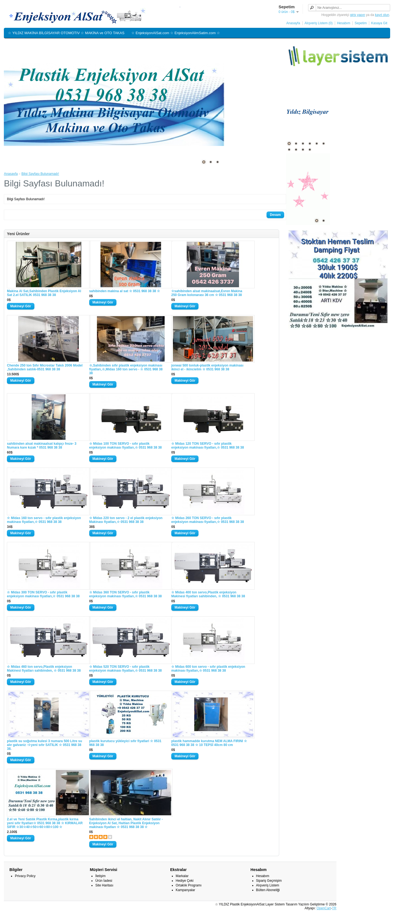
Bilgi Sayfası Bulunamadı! (40, 174)
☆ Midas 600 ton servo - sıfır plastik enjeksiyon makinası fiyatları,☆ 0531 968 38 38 (208, 668)
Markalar (182, 876)
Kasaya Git (379, 23)
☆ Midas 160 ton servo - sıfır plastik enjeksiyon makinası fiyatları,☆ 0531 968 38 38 (44, 520)
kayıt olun (382, 15)
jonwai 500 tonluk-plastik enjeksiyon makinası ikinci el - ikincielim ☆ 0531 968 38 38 (207, 367)
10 (310, 149)
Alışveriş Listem (267, 885)
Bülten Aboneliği (268, 890)
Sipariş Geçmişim (269, 881)
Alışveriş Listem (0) (319, 23)
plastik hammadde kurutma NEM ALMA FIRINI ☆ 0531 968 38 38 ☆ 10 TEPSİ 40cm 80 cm (209, 743)
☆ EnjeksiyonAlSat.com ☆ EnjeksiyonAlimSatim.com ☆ (175, 33)
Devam (275, 215)
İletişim (100, 876)
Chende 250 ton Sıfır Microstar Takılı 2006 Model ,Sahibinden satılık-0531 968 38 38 (45, 367)
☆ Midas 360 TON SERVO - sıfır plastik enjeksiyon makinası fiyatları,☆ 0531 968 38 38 (125, 594)
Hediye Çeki (185, 881)
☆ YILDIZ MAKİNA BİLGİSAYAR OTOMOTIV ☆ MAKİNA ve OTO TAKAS (66, 33)
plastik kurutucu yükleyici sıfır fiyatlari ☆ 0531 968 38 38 (125, 743)
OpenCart (324, 908)
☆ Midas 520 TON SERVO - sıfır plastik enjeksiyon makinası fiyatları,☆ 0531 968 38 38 (125, 668)
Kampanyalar (185, 890)
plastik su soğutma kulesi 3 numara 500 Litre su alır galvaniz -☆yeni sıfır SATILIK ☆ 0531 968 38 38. (44, 745)
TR (334, 908)
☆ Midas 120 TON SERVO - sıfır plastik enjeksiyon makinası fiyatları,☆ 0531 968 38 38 (207, 445)
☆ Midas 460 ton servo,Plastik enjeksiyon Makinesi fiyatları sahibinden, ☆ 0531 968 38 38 (44, 668)
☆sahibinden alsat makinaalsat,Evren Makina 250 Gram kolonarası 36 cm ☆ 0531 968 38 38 (206, 293)
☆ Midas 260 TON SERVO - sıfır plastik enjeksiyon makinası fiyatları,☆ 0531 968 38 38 (207, 520)
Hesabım (343, 23)
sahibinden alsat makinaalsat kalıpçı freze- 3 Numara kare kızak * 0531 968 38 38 (41, 445)
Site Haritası (104, 885)
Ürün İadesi (103, 881)
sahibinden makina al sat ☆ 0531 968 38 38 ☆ (124, 291)
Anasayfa (293, 23)
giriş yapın (357, 15)
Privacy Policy (25, 876)
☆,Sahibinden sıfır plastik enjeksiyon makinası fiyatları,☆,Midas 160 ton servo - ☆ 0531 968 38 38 (126, 369)
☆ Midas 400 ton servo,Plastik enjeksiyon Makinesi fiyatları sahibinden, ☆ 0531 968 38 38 (208, 594)
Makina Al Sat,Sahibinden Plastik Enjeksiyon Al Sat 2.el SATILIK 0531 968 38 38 (44, 293)
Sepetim (361, 23)
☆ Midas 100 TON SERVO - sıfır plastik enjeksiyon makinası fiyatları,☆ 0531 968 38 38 (125, 445)
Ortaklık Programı (189, 885)
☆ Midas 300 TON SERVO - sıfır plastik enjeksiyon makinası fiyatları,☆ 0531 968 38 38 (43, 594)
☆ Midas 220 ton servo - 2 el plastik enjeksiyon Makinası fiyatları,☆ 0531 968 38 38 (125, 520)
